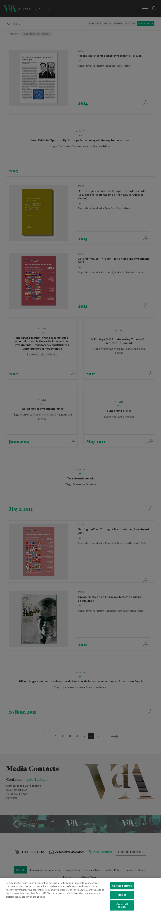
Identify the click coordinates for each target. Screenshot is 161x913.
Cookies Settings (122, 888)
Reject (122, 897)
